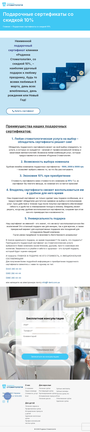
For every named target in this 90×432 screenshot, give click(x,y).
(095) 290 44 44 (13, 273)
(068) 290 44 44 (13, 278)
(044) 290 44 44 (13, 269)
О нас (27, 385)
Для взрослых (45, 385)
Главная (6, 27)
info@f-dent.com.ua (51, 282)
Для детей (30, 403)
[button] (85, 4)
